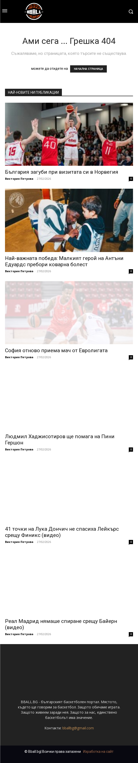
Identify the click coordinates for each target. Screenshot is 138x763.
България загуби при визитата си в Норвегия (61, 172)
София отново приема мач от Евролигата (56, 350)
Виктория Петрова (19, 178)
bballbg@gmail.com (78, 728)
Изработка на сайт (98, 752)
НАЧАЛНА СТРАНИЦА (88, 69)
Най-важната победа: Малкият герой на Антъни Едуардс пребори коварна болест (64, 261)
